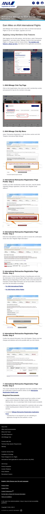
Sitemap (3, 446)
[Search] (33, 3)
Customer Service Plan (7, 451)
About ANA (4, 426)
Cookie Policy (5, 488)
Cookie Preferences (7, 491)
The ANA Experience (6, 434)
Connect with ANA (6, 441)
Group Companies (6, 466)
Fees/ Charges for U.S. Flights (9, 457)
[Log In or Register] (42, 3)
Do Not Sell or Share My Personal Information (13, 494)
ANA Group (4, 463)
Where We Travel (6, 432)
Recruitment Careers (6, 474)
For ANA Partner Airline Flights (15, 289)
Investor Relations (6, 469)
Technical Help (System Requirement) (11, 444)
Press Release (5, 471)
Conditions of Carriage (7, 454)
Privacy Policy (5, 485)
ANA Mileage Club (6, 437)
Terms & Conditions (6, 496)
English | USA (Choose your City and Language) (14, 481)
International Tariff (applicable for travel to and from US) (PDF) (17, 459)
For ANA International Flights (14, 286)
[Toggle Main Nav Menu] (37, 3)
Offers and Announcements (8, 429)
